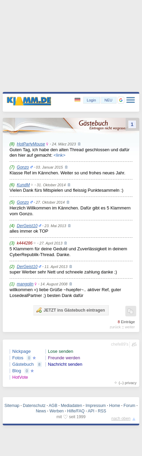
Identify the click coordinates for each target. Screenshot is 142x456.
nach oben (120, 418)
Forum (130, 405)
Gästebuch (23, 364)
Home (114, 405)
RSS (102, 411)
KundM (23, 185)
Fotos (17, 357)
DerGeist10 (27, 225)
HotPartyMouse (31, 144)
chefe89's (119, 344)
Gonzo (23, 167)
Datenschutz (34, 405)
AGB (53, 405)
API (91, 411)
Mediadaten (71, 405)
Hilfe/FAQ (75, 411)
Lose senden (60, 351)
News (41, 411)
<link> (59, 155)
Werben (56, 411)
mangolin (25, 284)
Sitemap (11, 405)
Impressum (95, 405)
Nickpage (21, 351)
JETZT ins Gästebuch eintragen (70, 310)
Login (91, 100)
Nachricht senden (65, 364)
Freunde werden (64, 357)
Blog (16, 370)
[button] (120, 100)
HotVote (20, 377)
